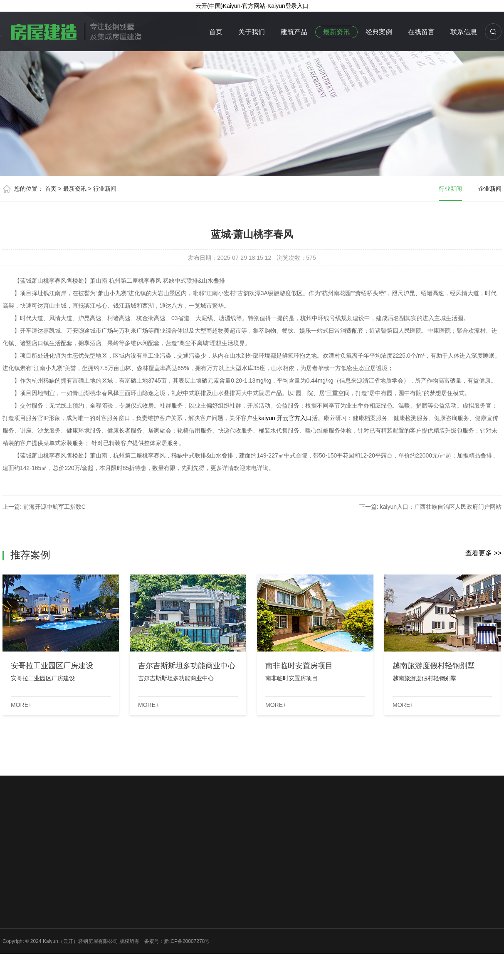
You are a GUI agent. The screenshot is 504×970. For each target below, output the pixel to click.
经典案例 (379, 31)
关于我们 (251, 31)
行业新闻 (104, 188)
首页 (215, 31)
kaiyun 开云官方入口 (284, 418)
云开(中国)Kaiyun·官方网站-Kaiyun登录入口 (252, 5)
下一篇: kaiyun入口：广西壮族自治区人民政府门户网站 (430, 506)
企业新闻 (490, 188)
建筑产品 (294, 31)
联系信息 (463, 31)
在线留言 (421, 31)
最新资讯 (336, 31)
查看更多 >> (483, 553)
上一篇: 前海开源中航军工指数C (44, 506)
